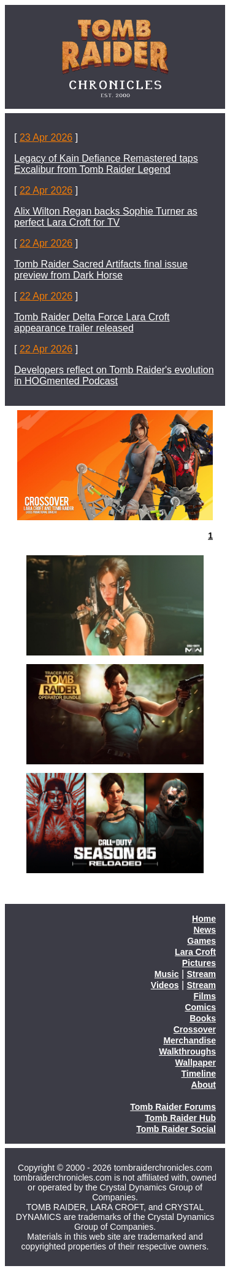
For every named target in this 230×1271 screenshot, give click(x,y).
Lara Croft (195, 952)
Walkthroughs (187, 1051)
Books (203, 1018)
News (204, 930)
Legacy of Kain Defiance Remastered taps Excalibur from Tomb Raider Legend (106, 164)
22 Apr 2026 (46, 190)
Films (204, 996)
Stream (201, 974)
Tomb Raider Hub (180, 1118)
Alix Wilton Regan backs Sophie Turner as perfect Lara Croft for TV (105, 217)
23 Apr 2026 (46, 137)
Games (201, 941)
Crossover (195, 1029)
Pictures (199, 963)
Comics (200, 1007)
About (203, 1085)
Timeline (198, 1074)
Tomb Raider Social (176, 1129)
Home (204, 919)
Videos (165, 985)
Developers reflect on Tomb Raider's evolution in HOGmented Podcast (114, 375)
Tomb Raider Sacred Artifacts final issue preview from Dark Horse (101, 269)
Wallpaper (195, 1062)
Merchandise (189, 1040)
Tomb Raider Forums (173, 1107)
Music (167, 974)
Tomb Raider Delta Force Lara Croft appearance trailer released (91, 322)
